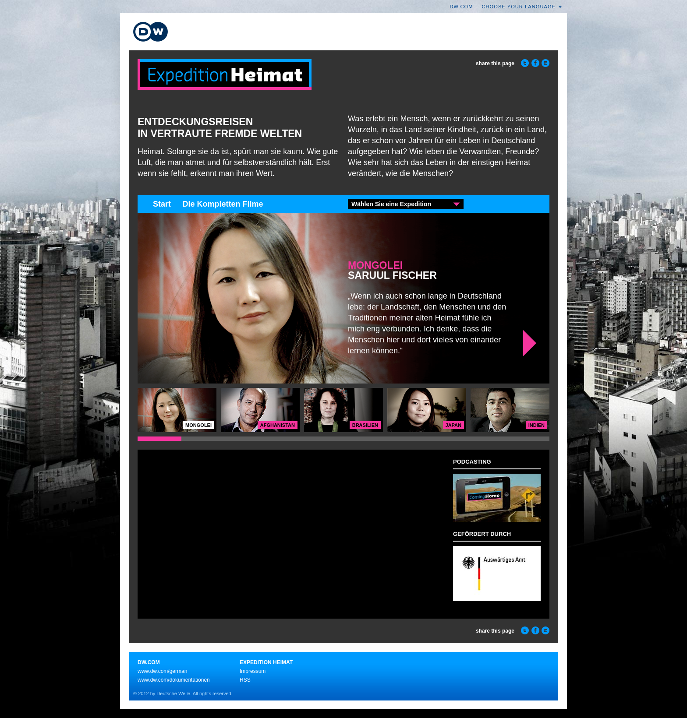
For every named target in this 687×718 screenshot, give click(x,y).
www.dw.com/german (162, 671)
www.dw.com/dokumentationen (174, 680)
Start (162, 204)
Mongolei (375, 265)
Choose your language (519, 6)
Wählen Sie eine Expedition (391, 204)
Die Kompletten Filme (222, 204)
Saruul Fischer (392, 276)
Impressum (253, 671)
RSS (245, 680)
